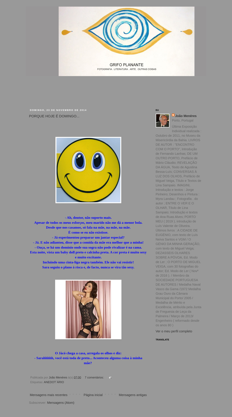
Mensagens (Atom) (60, 402)
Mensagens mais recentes (48, 395)
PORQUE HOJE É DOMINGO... (54, 116)
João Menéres (186, 116)
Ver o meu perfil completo (174, 331)
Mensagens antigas (133, 395)
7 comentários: (95, 377)
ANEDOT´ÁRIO (54, 382)
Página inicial (93, 395)
